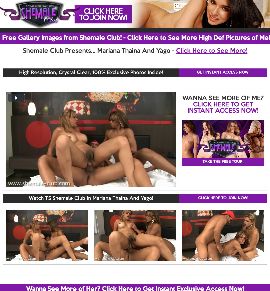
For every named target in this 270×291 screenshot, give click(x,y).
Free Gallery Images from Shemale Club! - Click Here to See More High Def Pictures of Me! (136, 38)
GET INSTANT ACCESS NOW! (223, 72)
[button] (16, 98)
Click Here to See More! (212, 51)
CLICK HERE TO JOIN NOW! (223, 198)
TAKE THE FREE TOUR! (222, 162)
